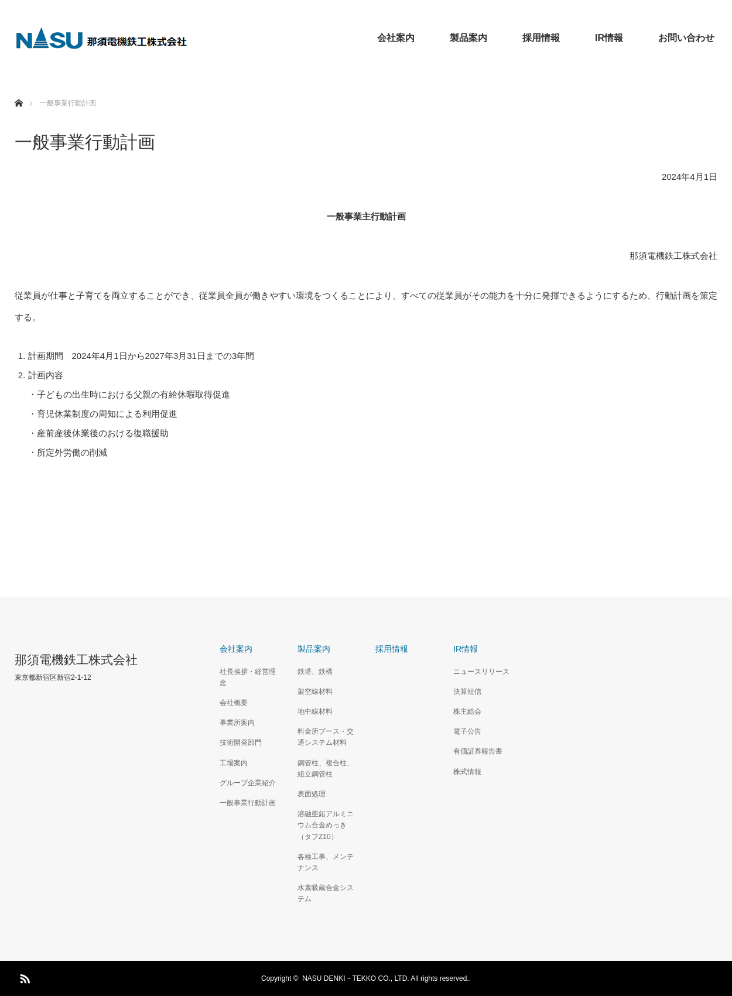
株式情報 (467, 772)
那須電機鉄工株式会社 (76, 659)
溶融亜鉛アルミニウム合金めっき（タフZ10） (325, 825)
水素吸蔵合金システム (325, 893)
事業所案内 (237, 722)
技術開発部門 (241, 742)
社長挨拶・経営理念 (248, 677)
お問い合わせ (686, 38)
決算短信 (467, 691)
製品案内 (468, 38)
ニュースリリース (481, 672)
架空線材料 (315, 691)
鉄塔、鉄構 (315, 672)
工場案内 (234, 763)
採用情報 (541, 38)
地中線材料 (315, 711)
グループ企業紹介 (248, 783)
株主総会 (467, 711)
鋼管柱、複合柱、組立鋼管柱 (325, 768)
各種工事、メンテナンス (325, 862)
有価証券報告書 (477, 751)
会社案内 (396, 38)
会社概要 (234, 703)
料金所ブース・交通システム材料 (325, 737)
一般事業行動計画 (248, 803)
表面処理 (311, 794)
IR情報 (609, 38)
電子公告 (467, 731)
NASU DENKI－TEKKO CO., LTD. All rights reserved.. (386, 978)
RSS (23, 976)
